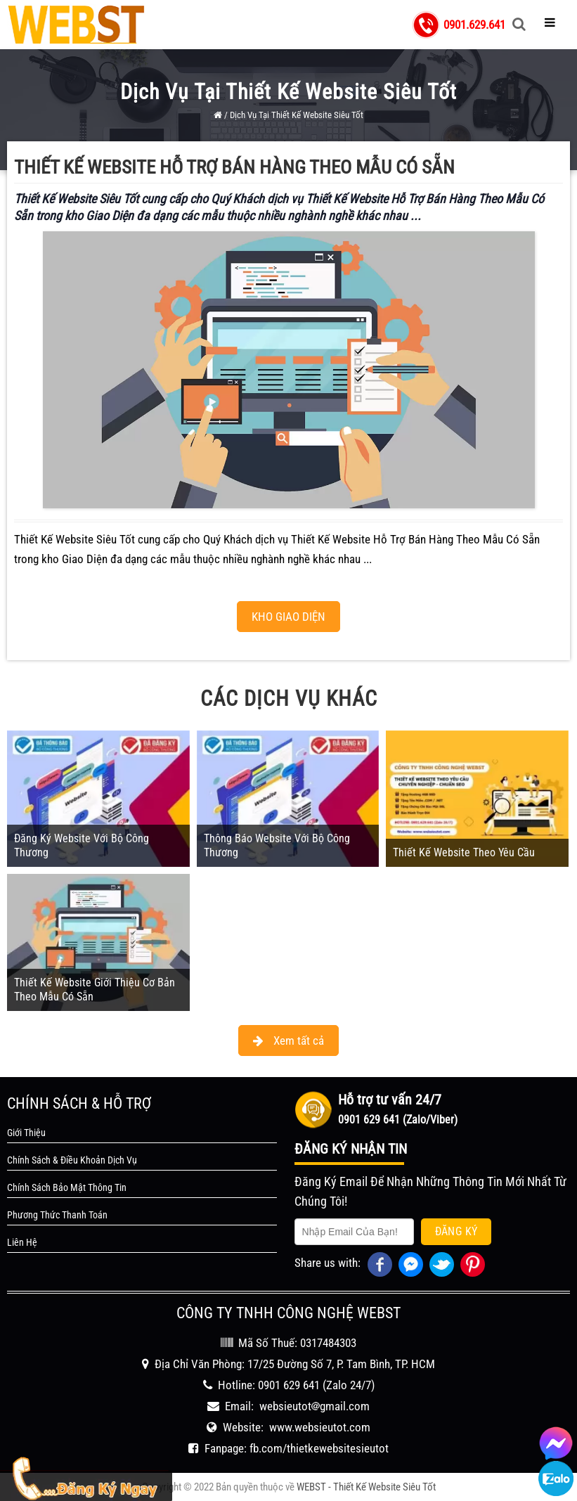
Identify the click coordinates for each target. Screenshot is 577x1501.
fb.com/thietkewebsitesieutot (319, 1448)
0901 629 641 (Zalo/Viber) (398, 1119)
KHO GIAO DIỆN (288, 617)
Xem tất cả (288, 1040)
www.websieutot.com (319, 1427)
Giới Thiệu (26, 1132)
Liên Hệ (22, 1242)
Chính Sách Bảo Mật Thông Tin (67, 1187)
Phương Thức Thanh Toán (57, 1214)
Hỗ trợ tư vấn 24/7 (389, 1099)
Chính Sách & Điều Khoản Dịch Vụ (72, 1160)
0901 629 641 (289, 1385)
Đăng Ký (456, 1231)
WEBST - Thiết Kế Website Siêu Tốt (366, 1487)
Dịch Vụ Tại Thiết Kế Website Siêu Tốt (296, 115)
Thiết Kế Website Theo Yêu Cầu (464, 852)
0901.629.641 (474, 25)
